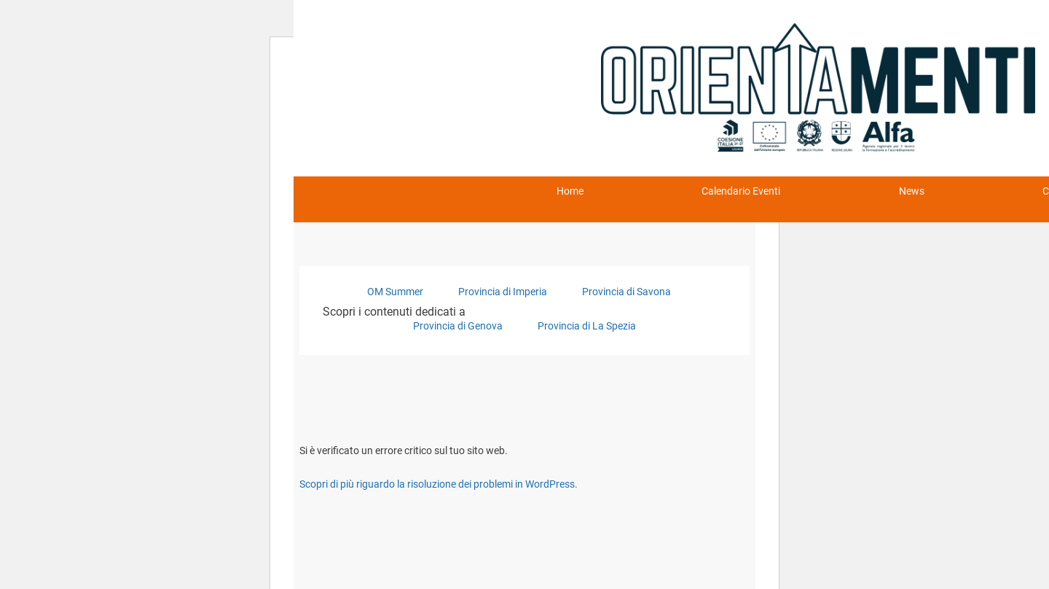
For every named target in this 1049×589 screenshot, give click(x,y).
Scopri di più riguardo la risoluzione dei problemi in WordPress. (438, 484)
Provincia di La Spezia (587, 326)
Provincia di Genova (458, 326)
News (911, 191)
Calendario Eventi (741, 191)
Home (570, 191)
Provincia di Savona (626, 291)
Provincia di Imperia (502, 291)
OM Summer (395, 291)
